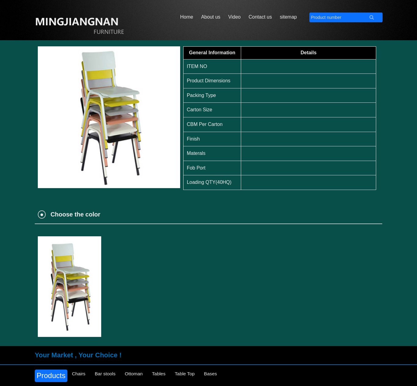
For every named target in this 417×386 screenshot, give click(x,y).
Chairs (80, 375)
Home (186, 17)
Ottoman (143, 375)
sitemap (288, 17)
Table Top (201, 375)
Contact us (260, 17)
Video (234, 17)
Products (51, 375)
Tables (171, 375)
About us (210, 17)
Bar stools (110, 375)
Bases (230, 375)
